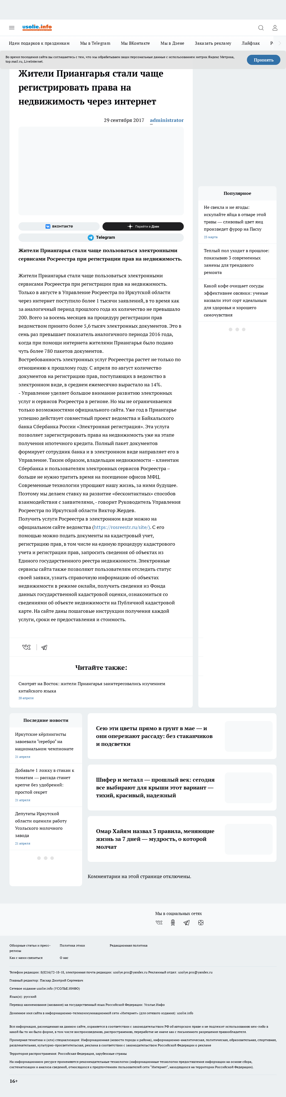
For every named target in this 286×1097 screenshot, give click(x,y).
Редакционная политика (128, 945)
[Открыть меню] (11, 27)
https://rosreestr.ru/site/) (122, 527)
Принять (264, 60)
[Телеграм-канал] (101, 237)
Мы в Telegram (95, 43)
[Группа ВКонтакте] (59, 226)
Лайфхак (251, 43)
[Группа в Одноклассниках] (173, 922)
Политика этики (72, 945)
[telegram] (46, 647)
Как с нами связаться (25, 958)
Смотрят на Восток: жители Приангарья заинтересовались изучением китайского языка (101, 691)
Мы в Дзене (172, 43)
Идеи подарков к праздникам (39, 43)
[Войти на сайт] (274, 27)
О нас (64, 958)
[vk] (27, 647)
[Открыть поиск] (260, 27)
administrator (167, 120)
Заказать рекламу (213, 43)
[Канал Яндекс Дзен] (143, 226)
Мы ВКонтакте (135, 43)
